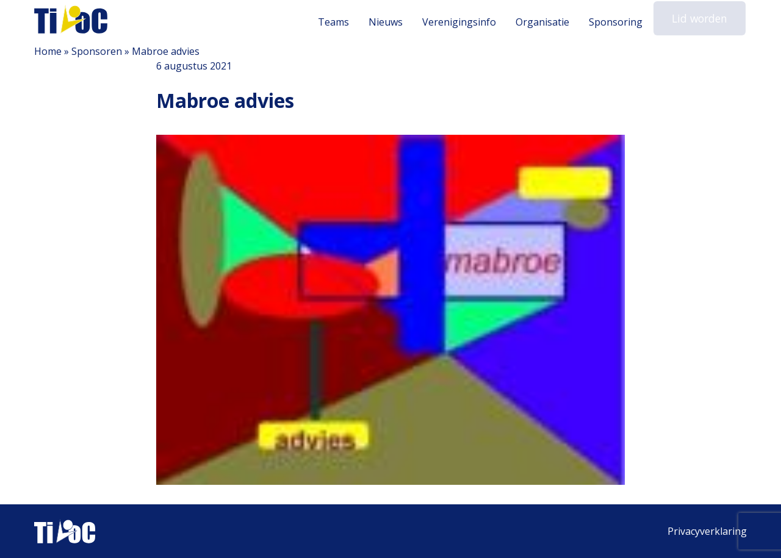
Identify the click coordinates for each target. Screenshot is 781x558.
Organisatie (547, 22)
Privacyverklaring (707, 531)
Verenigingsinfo (464, 22)
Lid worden (702, 20)
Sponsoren (96, 51)
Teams (338, 22)
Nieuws (390, 22)
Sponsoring (620, 22)
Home (48, 51)
